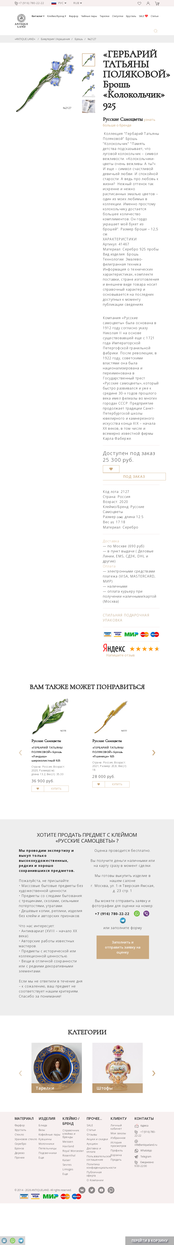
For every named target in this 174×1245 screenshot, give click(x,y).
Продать (116, 1195)
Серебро (20, 1179)
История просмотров (118, 1179)
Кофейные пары (49, 1170)
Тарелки (104, 16)
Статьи (154, 16)
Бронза (19, 1183)
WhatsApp (143, 1186)
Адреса (141, 1161)
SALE (143, 16)
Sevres (67, 1200)
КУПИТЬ (65, 821)
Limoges (68, 1204)
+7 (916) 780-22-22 (112, 949)
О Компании (95, 1215)
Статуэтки (117, 16)
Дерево (20, 1188)
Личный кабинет (116, 1162)
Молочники (46, 1179)
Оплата (109, 566)
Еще (41, 1193)
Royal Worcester (73, 1186)
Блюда (43, 1160)
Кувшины (45, 1174)
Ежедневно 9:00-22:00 (144, 1199)
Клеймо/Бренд (56, 16)
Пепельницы (48, 1183)
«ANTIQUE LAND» (25, 39)
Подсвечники (48, 1188)
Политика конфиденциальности (98, 1201)
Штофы (105, 1123)
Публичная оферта (94, 1209)
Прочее (20, 1193)
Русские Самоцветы (123, 119)
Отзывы (92, 1170)
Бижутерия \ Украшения (55, 39)
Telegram (143, 1192)
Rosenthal (69, 1190)
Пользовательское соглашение (98, 1193)
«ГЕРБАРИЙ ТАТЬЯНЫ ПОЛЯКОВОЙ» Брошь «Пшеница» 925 (113, 771)
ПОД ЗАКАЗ (134, 476)
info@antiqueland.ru (146, 1178)
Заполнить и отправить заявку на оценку (122, 982)
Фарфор (73, 16)
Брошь (79, 39)
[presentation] (20, 768)
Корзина (116, 1190)
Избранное (118, 1173)
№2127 (92, 39)
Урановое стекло (26, 1174)
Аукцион (92, 1179)
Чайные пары (89, 16)
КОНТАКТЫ (144, 1153)
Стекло (19, 1170)
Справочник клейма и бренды (71, 1169)
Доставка (111, 541)
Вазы (42, 1165)
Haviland (68, 1181)
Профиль (117, 1185)
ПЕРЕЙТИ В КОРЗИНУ (150, 1240)
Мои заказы (118, 1168)
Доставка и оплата (94, 1185)
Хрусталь (131, 16)
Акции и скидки (97, 1174)
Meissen (68, 1177)
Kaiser (67, 1195)
